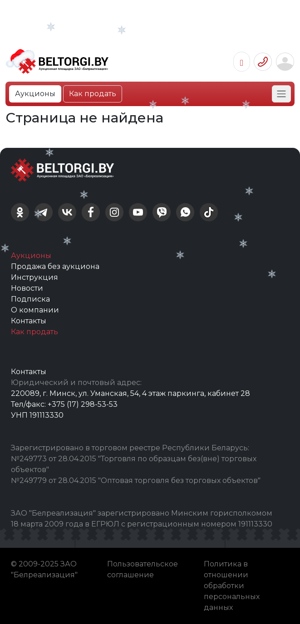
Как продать (92, 93)
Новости (27, 288)
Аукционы (35, 93)
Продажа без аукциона (55, 266)
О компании (35, 310)
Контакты (28, 321)
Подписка (30, 299)
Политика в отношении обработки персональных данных (232, 586)
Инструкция (34, 277)
